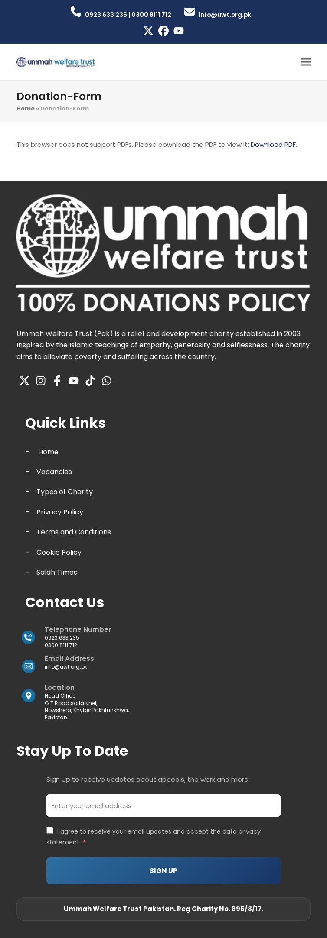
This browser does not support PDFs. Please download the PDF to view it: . (156, 144)
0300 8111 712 (61, 645)
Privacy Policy (59, 512)
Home (25, 108)
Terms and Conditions (73, 532)
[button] (306, 61)
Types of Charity (64, 492)
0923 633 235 (62, 637)
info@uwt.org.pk (66, 666)
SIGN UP (163, 870)
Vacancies (54, 472)
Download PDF (273, 144)
